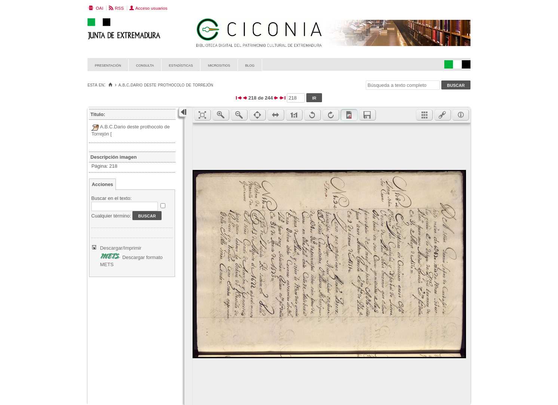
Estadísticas (181, 65)
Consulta (145, 65)
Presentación (108, 65)
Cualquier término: (111, 216)
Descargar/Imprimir (120, 248)
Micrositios (219, 65)
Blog (249, 65)
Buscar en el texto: (111, 198)
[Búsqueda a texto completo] (403, 85)
